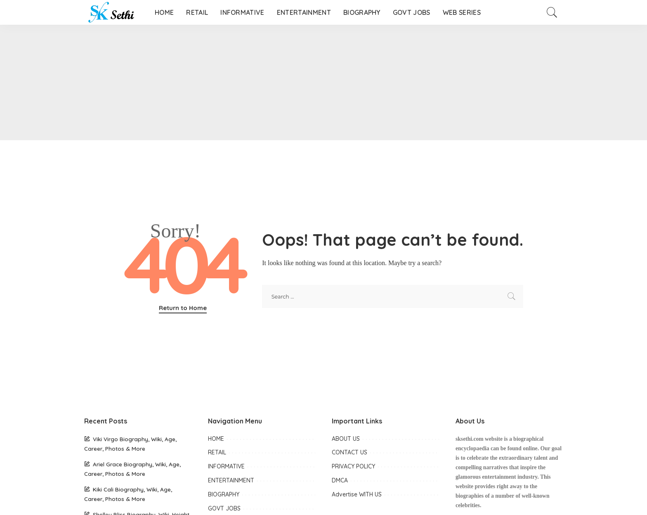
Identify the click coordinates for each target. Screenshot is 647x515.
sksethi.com (470, 439)
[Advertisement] (247, 82)
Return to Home (183, 308)
